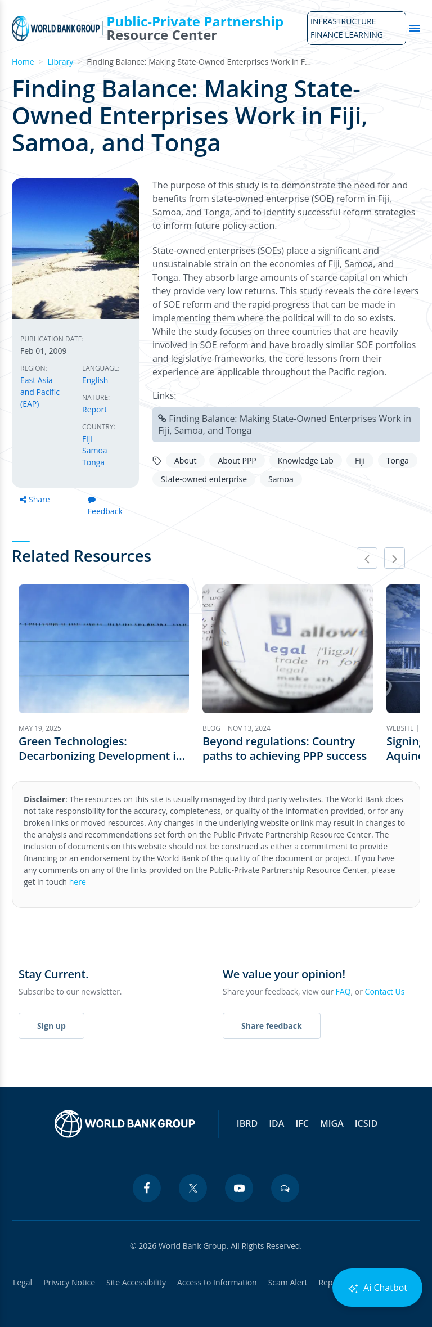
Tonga (93, 462)
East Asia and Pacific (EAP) (40, 392)
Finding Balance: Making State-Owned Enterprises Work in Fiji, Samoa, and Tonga (284, 424)
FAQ (343, 991)
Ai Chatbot (377, 1287)
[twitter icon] (193, 1188)
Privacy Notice (69, 1282)
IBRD (247, 1123)
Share (35, 499)
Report (94, 409)
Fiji (87, 438)
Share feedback (271, 1025)
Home (23, 61)
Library (61, 61)
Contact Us (385, 991)
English (95, 380)
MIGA (332, 1123)
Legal (22, 1282)
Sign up (51, 1025)
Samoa (94, 450)
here (77, 881)
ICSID (366, 1123)
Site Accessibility (136, 1282)
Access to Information (217, 1282)
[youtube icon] (239, 1188)
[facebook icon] (147, 1188)
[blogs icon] (285, 1188)
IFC (302, 1123)
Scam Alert (288, 1282)
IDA (276, 1123)
